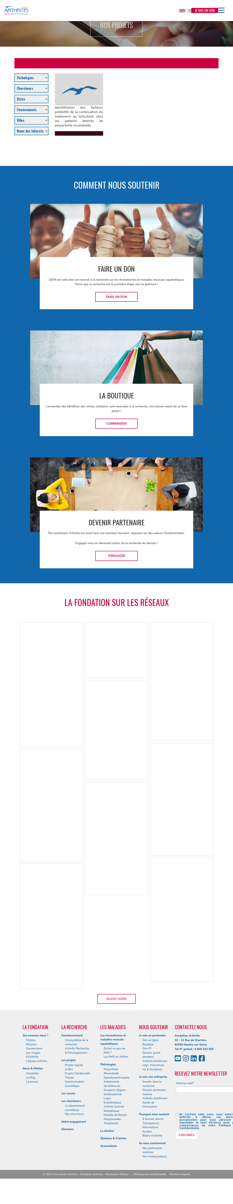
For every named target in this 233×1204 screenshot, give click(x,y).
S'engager (116, 556)
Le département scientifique (75, 1108)
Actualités (32, 1073)
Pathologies (108, 1064)
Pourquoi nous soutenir (154, 1114)
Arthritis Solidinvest (154, 1061)
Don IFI (146, 1048)
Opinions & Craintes (113, 1138)
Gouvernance (34, 1048)
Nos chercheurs (74, 1114)
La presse (32, 1082)
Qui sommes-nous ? (35, 1035)
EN (185, 10)
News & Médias (33, 1068)
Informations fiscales (150, 1129)
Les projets (68, 1060)
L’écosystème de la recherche (76, 1042)
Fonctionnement (72, 1035)
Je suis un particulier (152, 1035)
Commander (116, 423)
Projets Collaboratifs (77, 1073)
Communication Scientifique (74, 1084)
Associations (108, 1146)
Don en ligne (150, 1040)
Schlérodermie (113, 1094)
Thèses (69, 1078)
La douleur (107, 1131)
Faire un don (116, 297)
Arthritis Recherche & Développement (77, 1051)
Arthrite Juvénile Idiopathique (114, 1109)
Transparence (150, 1123)
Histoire (31, 1040)
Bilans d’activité (152, 1136)
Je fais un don (205, 10)
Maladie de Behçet (115, 1115)
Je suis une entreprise (153, 1077)
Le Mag (30, 1078)
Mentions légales (179, 1174)
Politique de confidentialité (150, 1174)
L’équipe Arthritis (36, 1061)
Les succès (68, 1093)
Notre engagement (73, 1122)
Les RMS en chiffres (116, 1057)
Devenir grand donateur (151, 1055)
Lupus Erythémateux (112, 1100)
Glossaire (67, 1129)
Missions (31, 1044)
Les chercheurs (71, 1101)
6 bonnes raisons (153, 1119)
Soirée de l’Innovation (149, 1105)
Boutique (148, 1044)
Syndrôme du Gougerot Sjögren (115, 1088)
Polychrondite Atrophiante (112, 1121)
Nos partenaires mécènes (152, 1150)
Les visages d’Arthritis (33, 1055)
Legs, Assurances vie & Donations (153, 1067)
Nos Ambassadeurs (154, 1156)
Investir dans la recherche (151, 1084)
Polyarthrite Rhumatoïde (111, 1072)
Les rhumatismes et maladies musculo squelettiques (113, 1040)
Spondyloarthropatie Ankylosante (116, 1080)
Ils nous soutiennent (152, 1143)
